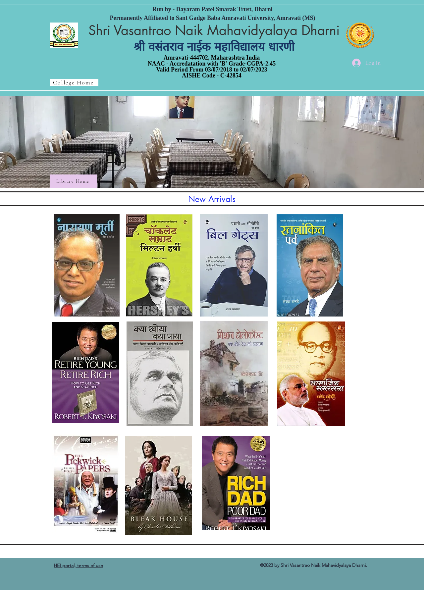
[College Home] (74, 82)
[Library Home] (73, 181)
